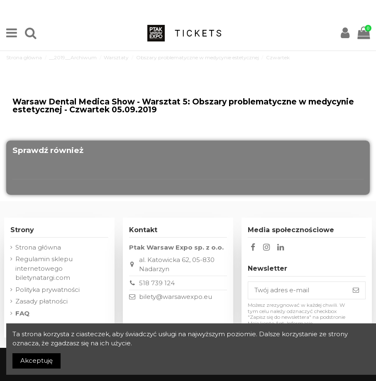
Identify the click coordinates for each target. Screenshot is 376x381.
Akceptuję (36, 360)
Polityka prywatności (47, 290)
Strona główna (38, 247)
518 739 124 (157, 283)
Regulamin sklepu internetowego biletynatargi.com (44, 268)
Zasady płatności (41, 301)
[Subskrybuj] (356, 290)
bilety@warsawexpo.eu (175, 297)
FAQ (22, 313)
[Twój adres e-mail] (297, 290)
